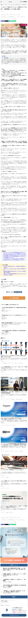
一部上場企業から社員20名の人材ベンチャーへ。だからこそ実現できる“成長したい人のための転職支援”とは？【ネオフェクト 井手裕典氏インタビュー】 (14, 256)
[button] (1, 1)
